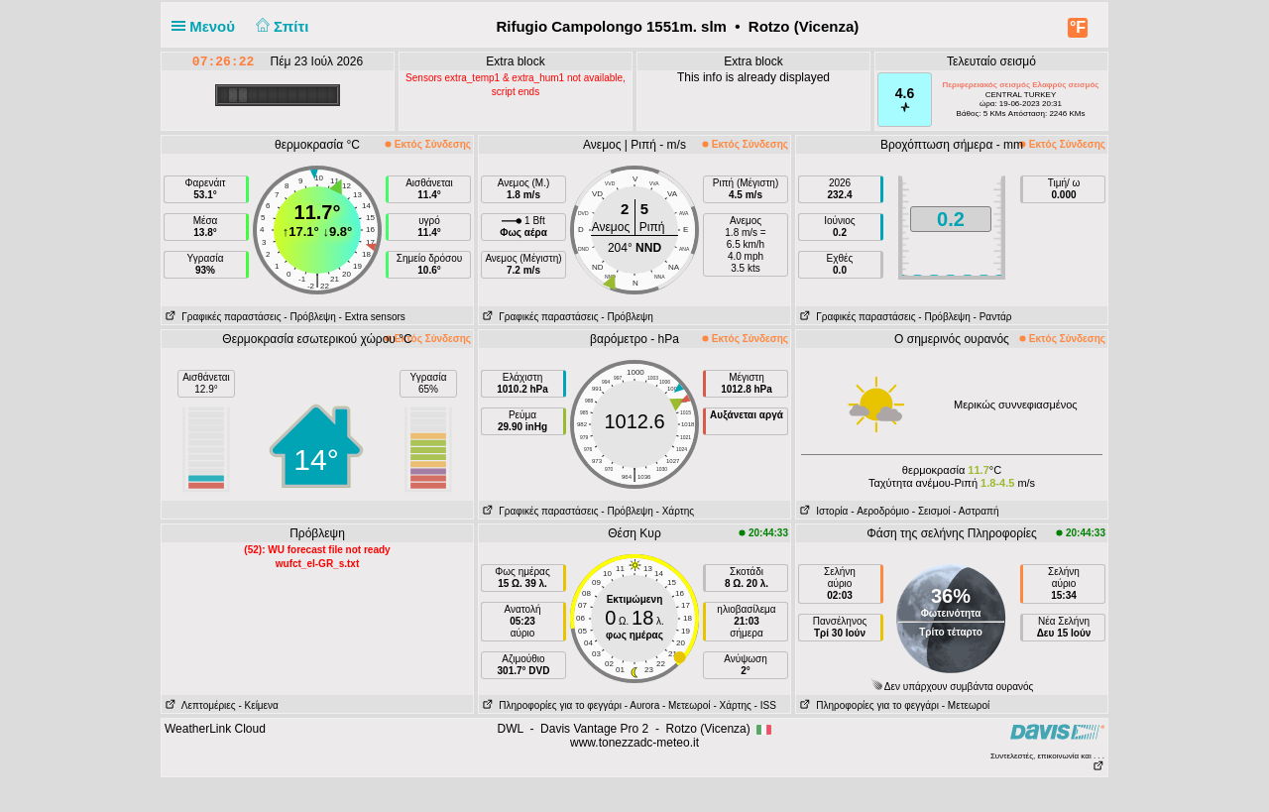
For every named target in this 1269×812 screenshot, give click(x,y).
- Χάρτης (675, 511)
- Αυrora (642, 705)
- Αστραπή (975, 511)
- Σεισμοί (931, 511)
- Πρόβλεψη (309, 316)
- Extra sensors (372, 316)
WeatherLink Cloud (215, 729)
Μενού (207, 26)
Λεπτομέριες (199, 705)
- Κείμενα (258, 705)
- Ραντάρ (993, 316)
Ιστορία (822, 511)
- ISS (765, 705)
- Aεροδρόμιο (880, 511)
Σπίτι (279, 26)
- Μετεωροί (686, 705)
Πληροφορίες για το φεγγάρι (550, 705)
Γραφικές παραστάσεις (222, 316)
